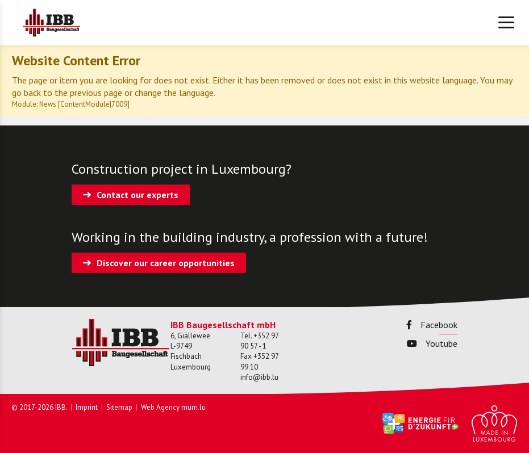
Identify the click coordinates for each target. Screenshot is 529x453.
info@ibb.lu (259, 377)
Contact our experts (137, 194)
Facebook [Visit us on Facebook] (431, 324)
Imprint (87, 407)
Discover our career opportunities (166, 263)
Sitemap (119, 407)
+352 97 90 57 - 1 (259, 341)
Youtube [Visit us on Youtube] (432, 343)
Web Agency (160, 407)
